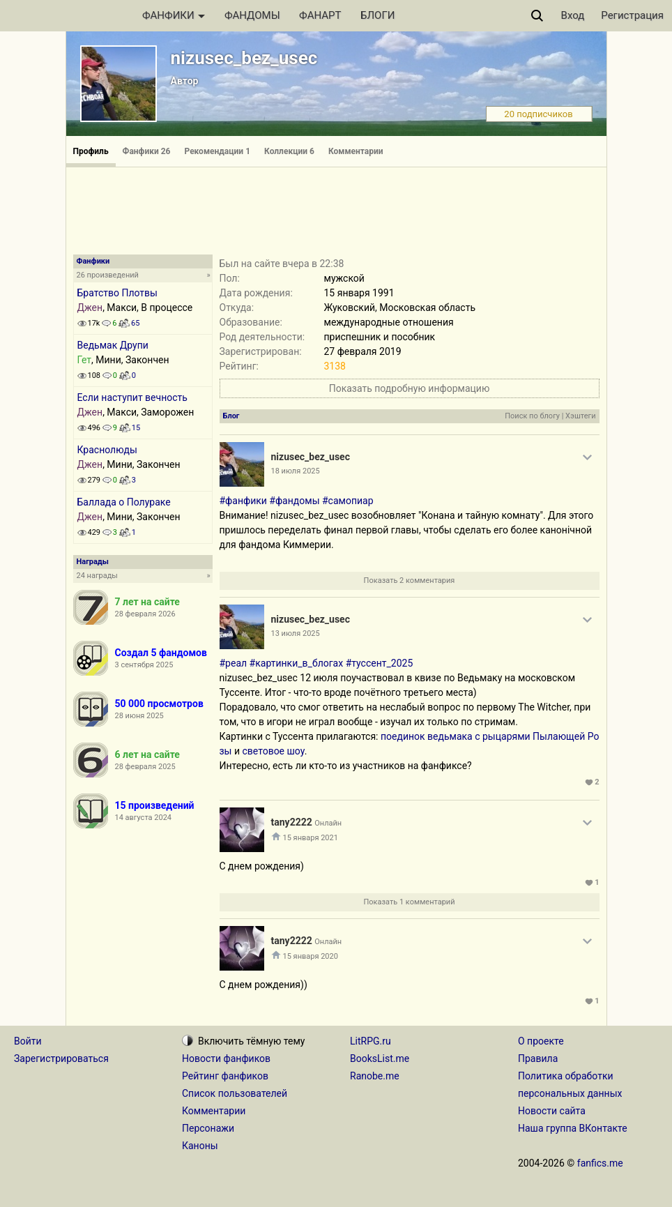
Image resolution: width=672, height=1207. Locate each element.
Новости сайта (552, 1110)
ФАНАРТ (320, 15)
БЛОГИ (377, 15)
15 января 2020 (310, 956)
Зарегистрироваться (61, 1058)
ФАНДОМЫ (252, 15)
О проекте (541, 1041)
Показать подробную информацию (409, 388)
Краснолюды (107, 449)
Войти (28, 1041)
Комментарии (355, 151)
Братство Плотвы (117, 292)
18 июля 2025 (295, 471)
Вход (573, 15)
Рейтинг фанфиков (225, 1075)
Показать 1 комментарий (409, 901)
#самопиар (348, 500)
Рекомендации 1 (217, 151)
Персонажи (208, 1128)
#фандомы (294, 500)
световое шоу (274, 751)
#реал (233, 663)
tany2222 (291, 822)
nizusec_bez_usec (244, 57)
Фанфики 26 (147, 151)
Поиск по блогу (532, 415)
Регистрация (632, 15)
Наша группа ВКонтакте (572, 1128)
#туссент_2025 (379, 663)
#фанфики (243, 500)
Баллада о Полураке (124, 502)
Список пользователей (234, 1093)
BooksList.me (379, 1058)
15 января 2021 (310, 837)
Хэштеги (580, 415)
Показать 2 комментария (409, 580)
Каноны (200, 1145)
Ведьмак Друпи (112, 345)
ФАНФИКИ (173, 15)
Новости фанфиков (226, 1058)
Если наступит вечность (132, 397)
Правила (538, 1058)
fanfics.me (600, 1163)
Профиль (91, 151)
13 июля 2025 (295, 633)
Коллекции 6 (289, 151)
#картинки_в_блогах (297, 663)
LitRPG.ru (370, 1041)
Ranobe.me (374, 1075)
